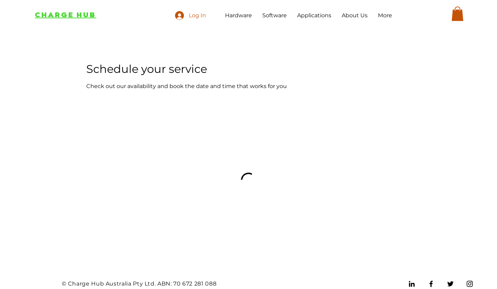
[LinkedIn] (412, 284)
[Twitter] (450, 284)
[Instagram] (470, 284)
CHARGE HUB (65, 15)
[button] (457, 14)
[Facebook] (431, 284)
